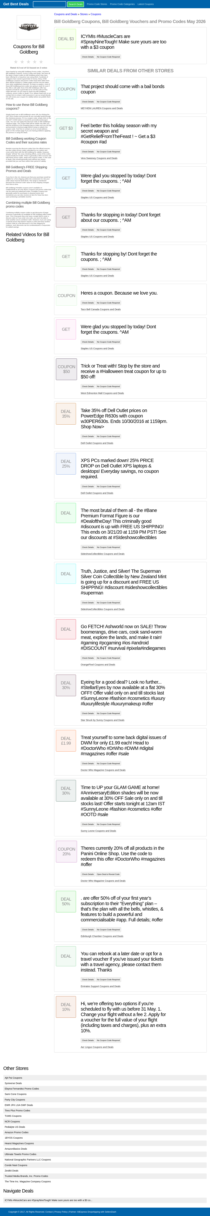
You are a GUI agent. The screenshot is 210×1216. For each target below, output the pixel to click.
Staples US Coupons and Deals (97, 197)
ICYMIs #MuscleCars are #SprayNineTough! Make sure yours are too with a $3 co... (48, 1200)
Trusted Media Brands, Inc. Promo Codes (26, 1176)
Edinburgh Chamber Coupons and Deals (102, 936)
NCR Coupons (12, 1121)
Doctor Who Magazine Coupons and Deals (103, 770)
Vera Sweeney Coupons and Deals (99, 158)
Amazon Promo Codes (17, 1132)
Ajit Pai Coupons (13, 1078)
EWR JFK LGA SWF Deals (19, 1105)
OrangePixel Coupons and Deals (98, 664)
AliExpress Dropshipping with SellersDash (96, 1212)
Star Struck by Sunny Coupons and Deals (102, 720)
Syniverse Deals (13, 1083)
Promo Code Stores (97, 4)
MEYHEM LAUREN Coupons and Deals (102, 108)
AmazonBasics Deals (16, 1148)
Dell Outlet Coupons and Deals (97, 443)
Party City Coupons (15, 1099)
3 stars (29, 62)
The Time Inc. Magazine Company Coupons (28, 1181)
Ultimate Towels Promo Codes (20, 1154)
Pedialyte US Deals (15, 1127)
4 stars (35, 62)
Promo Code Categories (122, 4)
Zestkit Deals (11, 1170)
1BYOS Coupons (14, 1137)
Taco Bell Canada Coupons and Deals (101, 309)
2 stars (22, 62)
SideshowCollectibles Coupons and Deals (102, 554)
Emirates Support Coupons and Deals (100, 986)
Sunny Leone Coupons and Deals (98, 831)
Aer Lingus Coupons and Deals (97, 1047)
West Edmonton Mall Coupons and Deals (102, 393)
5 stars (41, 62)
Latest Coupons (146, 4)
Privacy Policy (60, 1212)
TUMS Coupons (13, 1116)
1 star (16, 62)
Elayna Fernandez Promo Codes (22, 1088)
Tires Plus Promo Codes (17, 1110)
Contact (49, 1212)
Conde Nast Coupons (16, 1165)
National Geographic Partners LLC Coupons (28, 1159)
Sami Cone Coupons (16, 1094)
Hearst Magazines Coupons (19, 1143)
